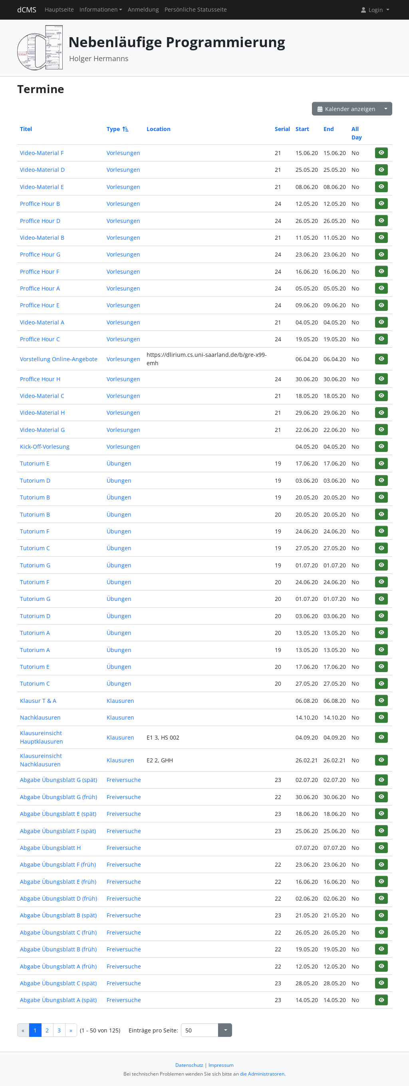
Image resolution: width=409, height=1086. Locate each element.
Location (159, 129)
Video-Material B (42, 237)
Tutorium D (35, 480)
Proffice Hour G (40, 254)
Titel (26, 129)
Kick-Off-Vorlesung (44, 446)
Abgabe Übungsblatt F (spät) (58, 831)
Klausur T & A (38, 700)
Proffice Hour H (40, 379)
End (329, 129)
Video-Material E (42, 187)
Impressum (221, 1065)
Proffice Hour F (39, 271)
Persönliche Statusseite (196, 9)
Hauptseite (59, 9)
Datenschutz (189, 1065)
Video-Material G (42, 430)
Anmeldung (143, 9)
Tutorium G (35, 565)
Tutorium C (35, 548)
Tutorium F (34, 531)
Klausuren (120, 700)
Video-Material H (42, 412)
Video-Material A (42, 322)
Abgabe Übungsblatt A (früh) (58, 966)
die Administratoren (262, 1073)
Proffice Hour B (40, 203)
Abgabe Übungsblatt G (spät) (58, 780)
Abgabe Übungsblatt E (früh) (58, 881)
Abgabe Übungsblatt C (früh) (58, 932)
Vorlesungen (123, 153)
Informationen (98, 9)
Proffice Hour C (40, 339)
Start (302, 129)
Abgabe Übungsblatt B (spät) (58, 915)
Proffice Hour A (40, 288)
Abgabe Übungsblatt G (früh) (58, 797)
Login (372, 10)
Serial (282, 129)
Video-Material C (42, 396)
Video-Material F (42, 153)
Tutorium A (35, 632)
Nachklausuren (40, 717)
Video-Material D (42, 169)
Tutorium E (35, 463)
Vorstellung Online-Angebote (58, 359)
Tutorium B (35, 497)
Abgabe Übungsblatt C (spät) (58, 983)
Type (117, 129)
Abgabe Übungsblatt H (50, 847)
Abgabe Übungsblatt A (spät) (58, 1000)
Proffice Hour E (40, 305)
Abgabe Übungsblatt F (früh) (58, 864)
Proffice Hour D (40, 221)
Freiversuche (124, 780)
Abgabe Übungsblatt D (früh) (58, 898)
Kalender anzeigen (346, 109)
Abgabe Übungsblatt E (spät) (58, 813)
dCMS (26, 9)
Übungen (119, 463)
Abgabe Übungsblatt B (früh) (58, 949)
